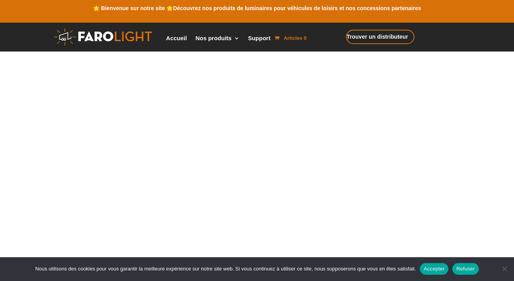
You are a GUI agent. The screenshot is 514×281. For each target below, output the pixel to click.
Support (259, 38)
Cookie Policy (204, 152)
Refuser (465, 269)
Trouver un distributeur (373, 37)
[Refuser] (504, 269)
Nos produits (213, 38)
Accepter (434, 269)
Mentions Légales (243, 152)
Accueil (176, 38)
